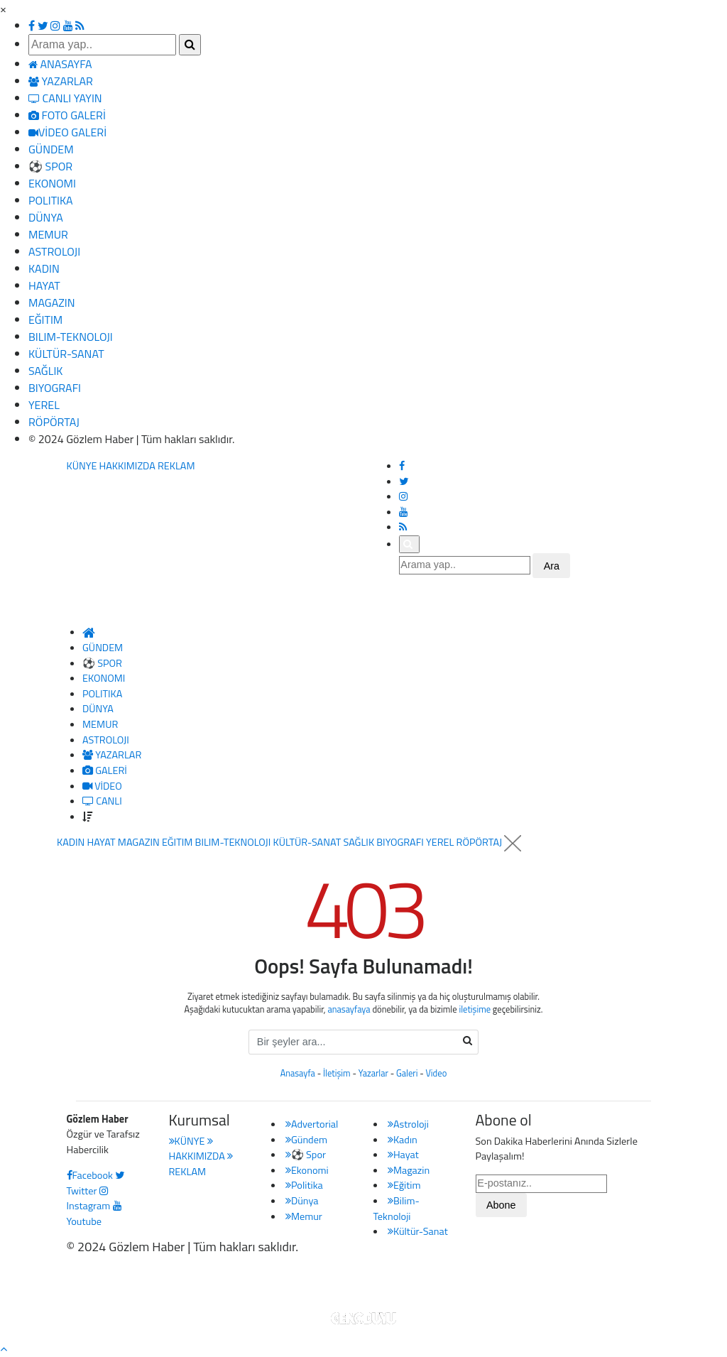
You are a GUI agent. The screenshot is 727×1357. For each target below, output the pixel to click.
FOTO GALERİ (67, 115)
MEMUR (48, 234)
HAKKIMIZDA (127, 466)
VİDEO (102, 786)
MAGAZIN (51, 302)
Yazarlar (373, 1073)
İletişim (337, 1073)
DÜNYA (45, 217)
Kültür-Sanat (418, 1231)
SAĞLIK (45, 370)
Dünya (302, 1201)
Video (436, 1073)
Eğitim (404, 1185)
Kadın (402, 1140)
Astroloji (408, 1124)
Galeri (406, 1073)
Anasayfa (297, 1073)
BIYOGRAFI (54, 387)
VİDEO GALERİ (67, 132)
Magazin (409, 1170)
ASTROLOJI (54, 251)
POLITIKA (50, 200)
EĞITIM (45, 319)
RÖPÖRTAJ (54, 421)
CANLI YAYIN (65, 98)
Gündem (306, 1140)
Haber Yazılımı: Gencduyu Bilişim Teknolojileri (363, 1284)
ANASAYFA (60, 63)
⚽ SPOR (50, 166)
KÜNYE (82, 466)
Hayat (403, 1154)
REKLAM (176, 466)
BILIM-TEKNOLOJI (70, 336)
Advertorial (311, 1124)
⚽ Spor (305, 1154)
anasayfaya (348, 1009)
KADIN (44, 268)
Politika (304, 1185)
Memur (303, 1216)
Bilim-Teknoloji (396, 1208)
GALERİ (104, 770)
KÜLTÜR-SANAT (66, 353)
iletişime (475, 1009)
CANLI (102, 801)
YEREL (44, 404)
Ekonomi (307, 1170)
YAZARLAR (60, 80)
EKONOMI (52, 183)
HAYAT (44, 285)
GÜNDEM (51, 149)
